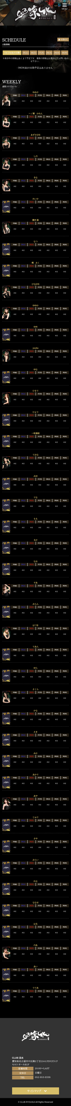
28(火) (49, 53)
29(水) (57, 53)
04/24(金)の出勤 (12, 53)
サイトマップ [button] (37, 1090)
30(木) (64, 53)
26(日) (33, 53)
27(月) (41, 53)
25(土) (25, 53)
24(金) (15, 95)
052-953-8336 (43, 1077)
